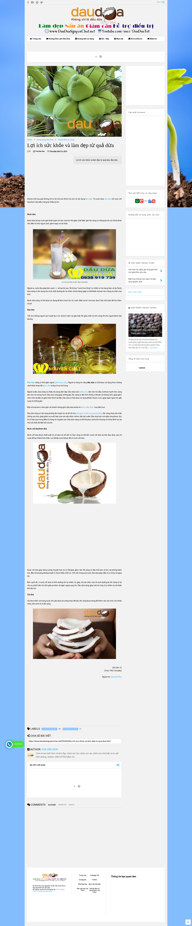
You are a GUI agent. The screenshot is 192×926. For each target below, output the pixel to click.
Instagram (82, 880)
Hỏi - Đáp (104, 39)
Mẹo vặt (118, 39)
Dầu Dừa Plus (116, 677)
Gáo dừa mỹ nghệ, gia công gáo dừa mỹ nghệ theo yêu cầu (144, 330)
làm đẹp (88, 199)
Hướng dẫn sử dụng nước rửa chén (94, 890)
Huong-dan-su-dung (66, 140)
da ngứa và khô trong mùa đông (89, 413)
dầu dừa (108, 199)
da (56, 288)
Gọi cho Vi (17, 744)
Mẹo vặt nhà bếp (94, 884)
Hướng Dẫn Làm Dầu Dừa (58, 39)
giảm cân (46, 386)
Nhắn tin (152, 39)
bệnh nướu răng (61, 382)
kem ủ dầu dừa (86, 407)
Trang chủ (35, 39)
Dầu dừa (31, 382)
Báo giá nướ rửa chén (82, 889)
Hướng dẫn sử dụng (84, 39)
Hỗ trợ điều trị (135, 39)
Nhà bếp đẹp (82, 884)
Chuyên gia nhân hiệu (44, 891)
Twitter (94, 880)
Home (29, 140)
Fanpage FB (94, 875)
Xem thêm (153, 348)
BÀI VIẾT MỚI (135, 292)
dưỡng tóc (83, 392)
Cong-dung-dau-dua (45, 140)
